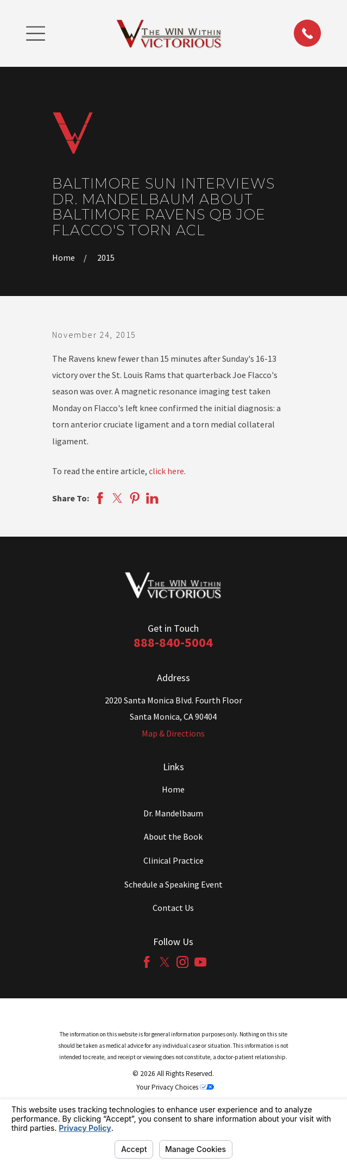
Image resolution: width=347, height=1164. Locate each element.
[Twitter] (165, 962)
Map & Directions (173, 733)
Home (173, 789)
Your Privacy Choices (175, 1087)
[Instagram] (182, 962)
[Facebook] (147, 962)
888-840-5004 (173, 642)
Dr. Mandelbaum (173, 813)
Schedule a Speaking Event (173, 884)
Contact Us (173, 907)
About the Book (173, 836)
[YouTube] (200, 962)
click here (166, 470)
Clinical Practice (173, 860)
